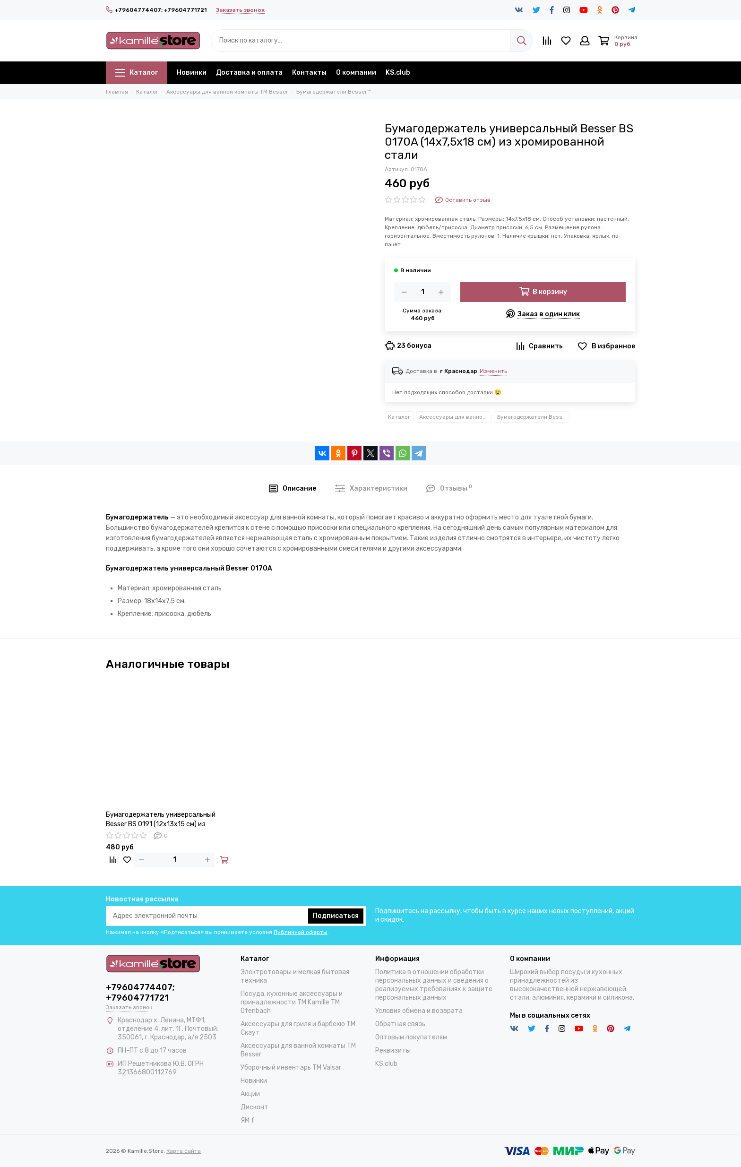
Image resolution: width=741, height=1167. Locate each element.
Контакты (309, 73)
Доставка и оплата (249, 73)
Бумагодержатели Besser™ (533, 417)
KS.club (398, 73)
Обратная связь (400, 1024)
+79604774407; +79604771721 (156, 10)
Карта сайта (183, 1151)
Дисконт (254, 1107)
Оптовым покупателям (411, 1037)
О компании (356, 73)
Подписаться (336, 916)
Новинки (192, 73)
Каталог (136, 73)
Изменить (493, 371)
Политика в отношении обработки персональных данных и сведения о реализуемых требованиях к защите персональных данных (433, 985)
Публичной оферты (300, 932)
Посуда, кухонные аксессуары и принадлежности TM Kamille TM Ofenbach (292, 1002)
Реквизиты (393, 1050)
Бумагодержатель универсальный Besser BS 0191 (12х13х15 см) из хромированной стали (160, 820)
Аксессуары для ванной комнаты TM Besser (455, 417)
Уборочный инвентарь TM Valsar (291, 1067)
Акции (250, 1094)
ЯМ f (247, 1120)
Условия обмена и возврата (419, 1011)
